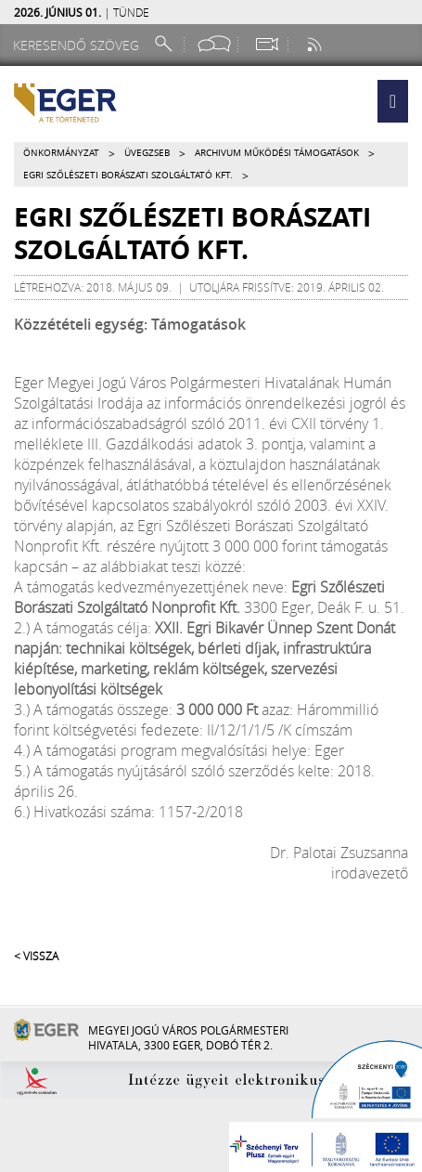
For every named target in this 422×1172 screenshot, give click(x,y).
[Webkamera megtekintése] (266, 44)
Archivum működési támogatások (277, 153)
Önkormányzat (61, 153)
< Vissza (36, 955)
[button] (392, 101)
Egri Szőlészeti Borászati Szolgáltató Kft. (128, 175)
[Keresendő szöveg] (78, 45)
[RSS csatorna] (316, 44)
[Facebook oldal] (214, 44)
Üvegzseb (147, 153)
